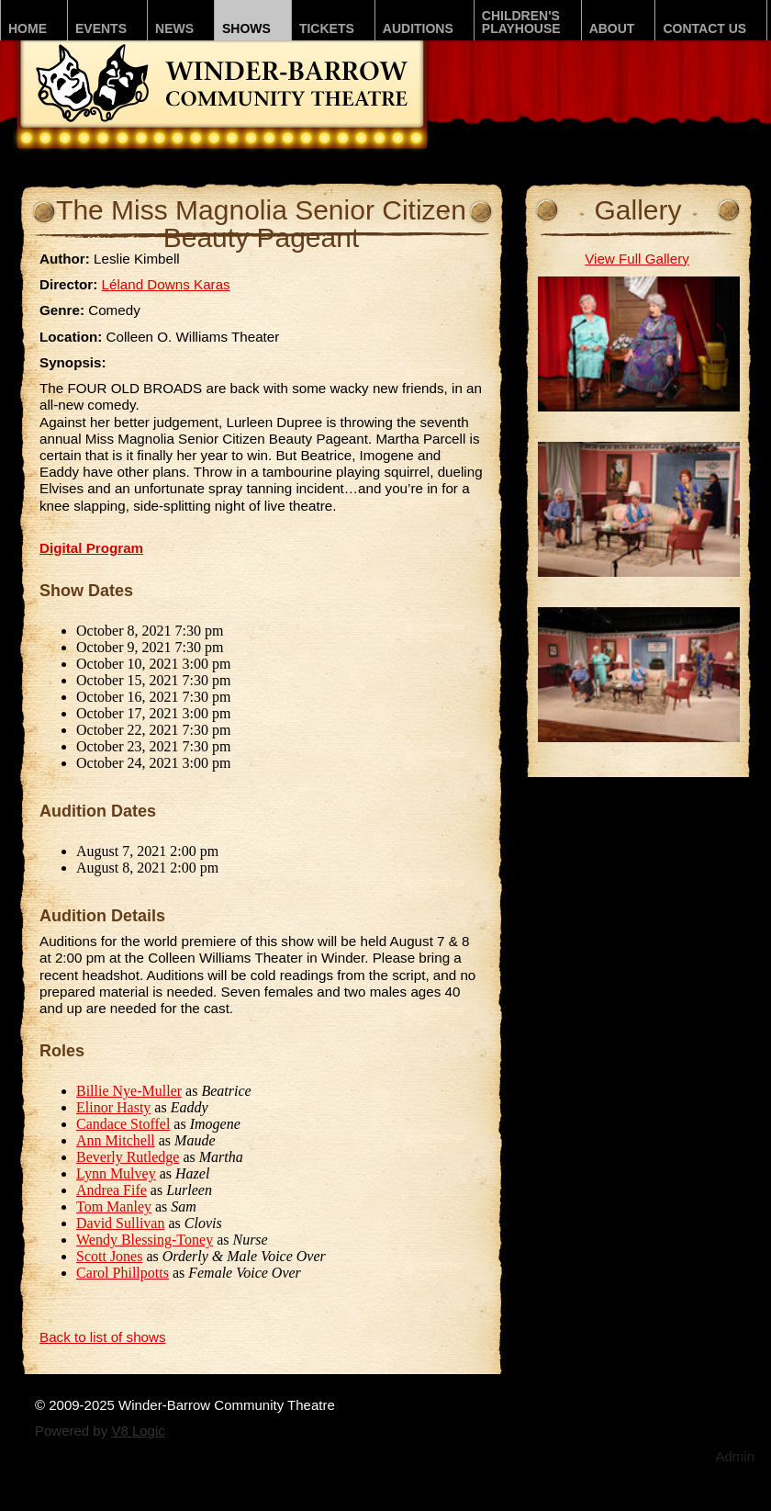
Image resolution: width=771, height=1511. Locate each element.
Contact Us (704, 28)
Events (101, 28)
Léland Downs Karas (166, 284)
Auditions (418, 28)
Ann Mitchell (115, 1140)
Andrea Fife (111, 1190)
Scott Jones (109, 1256)
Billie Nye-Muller (129, 1091)
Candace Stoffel (123, 1124)
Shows (246, 28)
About (612, 28)
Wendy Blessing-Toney (144, 1239)
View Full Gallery (637, 258)
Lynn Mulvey (116, 1173)
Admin (734, 1456)
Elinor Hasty (113, 1107)
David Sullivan (120, 1223)
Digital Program (91, 548)
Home (27, 28)
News (174, 28)
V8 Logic (137, 1430)
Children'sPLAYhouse (521, 22)
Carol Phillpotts (122, 1272)
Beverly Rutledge (127, 1157)
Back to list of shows (102, 1337)
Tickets (326, 28)
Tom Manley (113, 1206)
